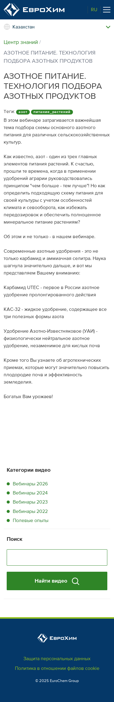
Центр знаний (21, 42)
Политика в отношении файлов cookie (57, 668)
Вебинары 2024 (30, 493)
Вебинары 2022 (30, 511)
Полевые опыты (30, 520)
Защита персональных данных (57, 659)
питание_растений (52, 112)
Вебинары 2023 (30, 502)
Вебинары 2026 (30, 484)
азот (23, 112)
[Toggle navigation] (106, 9)
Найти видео (57, 581)
